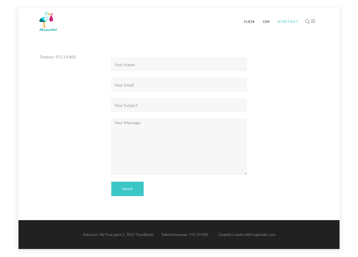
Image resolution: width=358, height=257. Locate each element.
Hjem (249, 21)
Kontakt (288, 21)
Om (266, 21)
